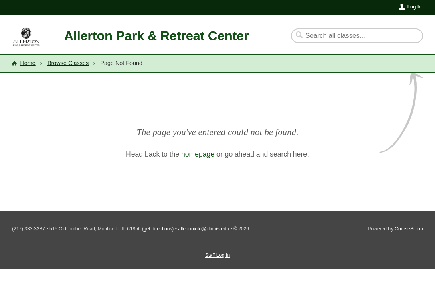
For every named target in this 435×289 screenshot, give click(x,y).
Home (27, 63)
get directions (158, 229)
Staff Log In (217, 255)
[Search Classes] (352, 35)
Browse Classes (68, 63)
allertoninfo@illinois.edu (203, 229)
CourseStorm (409, 229)
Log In (414, 7)
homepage (197, 154)
